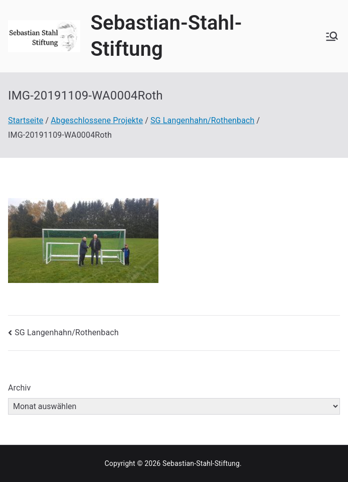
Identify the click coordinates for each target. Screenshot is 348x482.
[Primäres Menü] (332, 36)
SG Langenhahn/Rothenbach (67, 332)
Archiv (19, 388)
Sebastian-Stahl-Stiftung (201, 463)
